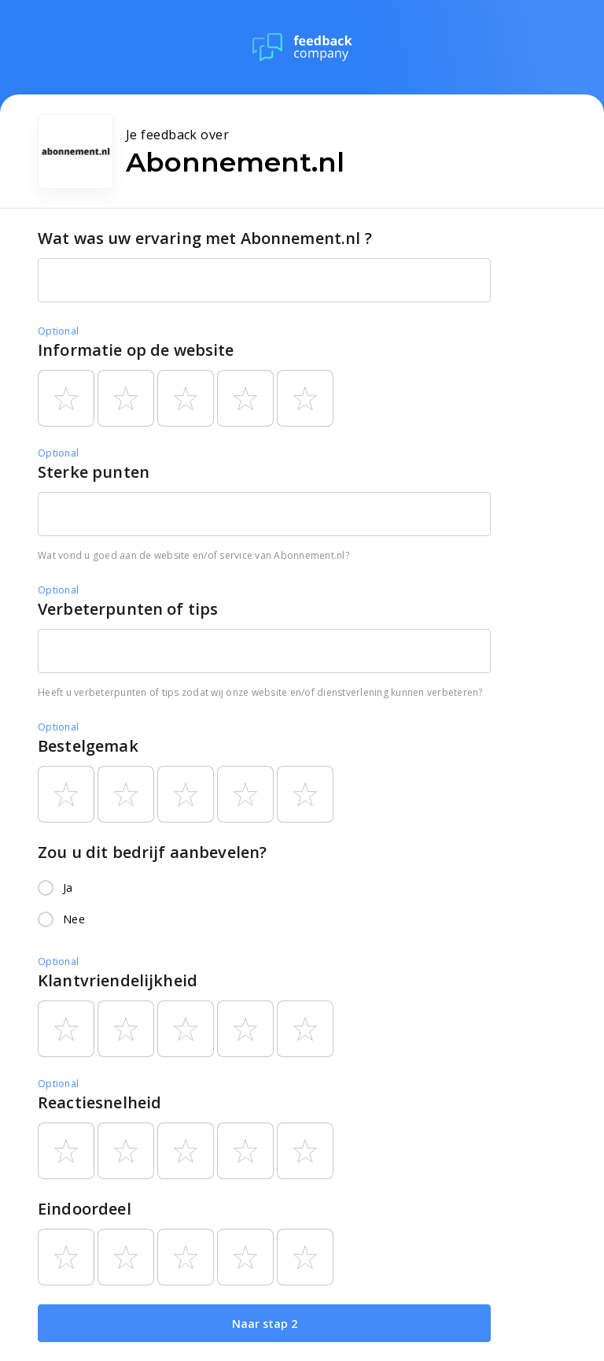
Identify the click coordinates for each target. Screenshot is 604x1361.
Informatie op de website (136, 350)
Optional (58, 331)
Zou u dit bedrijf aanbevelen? (152, 852)
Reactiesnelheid (99, 1102)
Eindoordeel (84, 1208)
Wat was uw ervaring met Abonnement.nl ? (205, 238)
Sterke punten (93, 472)
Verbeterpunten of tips (128, 608)
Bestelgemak (88, 745)
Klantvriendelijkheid (117, 980)
